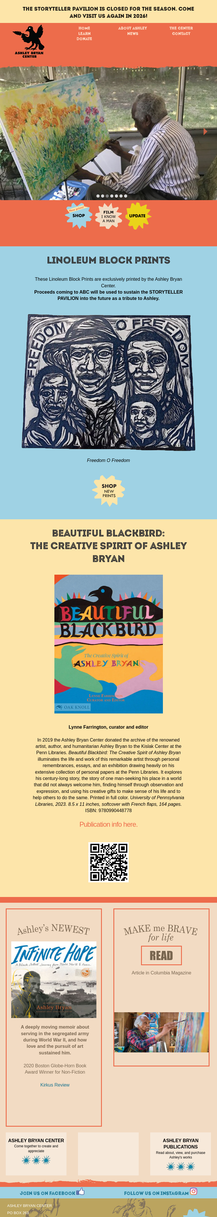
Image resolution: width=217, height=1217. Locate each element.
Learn (84, 34)
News (132, 34)
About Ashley (132, 28)
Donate (84, 39)
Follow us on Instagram (160, 1191)
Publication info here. (108, 824)
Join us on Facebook (52, 1191)
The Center (181, 28)
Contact (181, 34)
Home (84, 28)
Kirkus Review (54, 1085)
